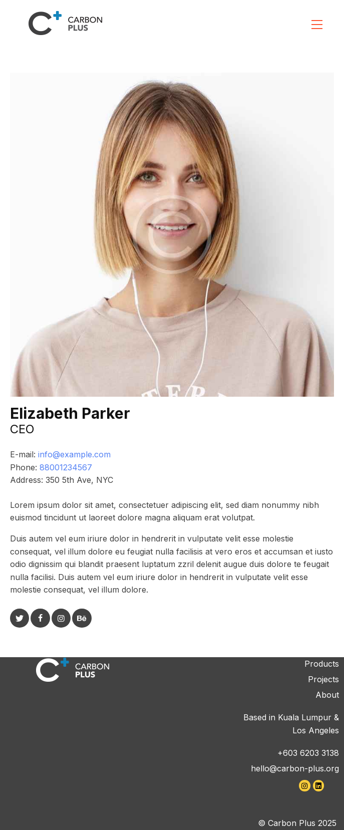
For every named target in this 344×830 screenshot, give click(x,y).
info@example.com (74, 454)
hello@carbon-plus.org (295, 768)
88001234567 (66, 467)
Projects (323, 679)
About (327, 695)
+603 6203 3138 (308, 753)
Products (321, 664)
